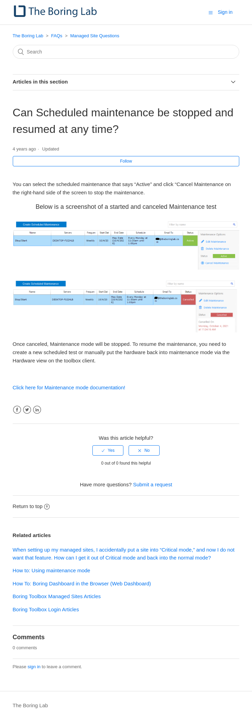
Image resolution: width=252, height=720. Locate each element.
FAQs (56, 35)
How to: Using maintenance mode (51, 570)
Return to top (31, 506)
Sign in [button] (225, 12)
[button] (211, 12)
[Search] (126, 52)
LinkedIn (37, 410)
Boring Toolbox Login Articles (46, 609)
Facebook (17, 410)
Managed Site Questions (94, 35)
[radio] (107, 450)
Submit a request (152, 484)
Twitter (27, 410)
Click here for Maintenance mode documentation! (69, 387)
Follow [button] (126, 161)
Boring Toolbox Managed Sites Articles (57, 596)
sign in (34, 666)
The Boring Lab (28, 35)
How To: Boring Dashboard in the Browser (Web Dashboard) (82, 583)
